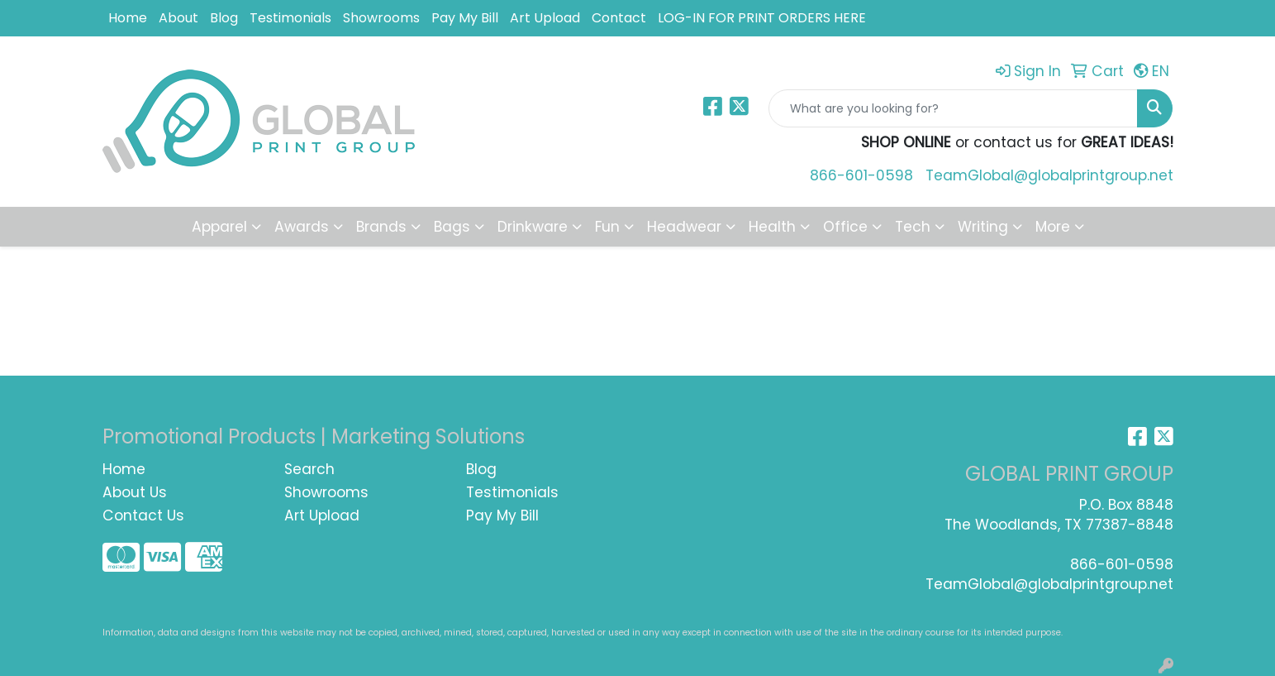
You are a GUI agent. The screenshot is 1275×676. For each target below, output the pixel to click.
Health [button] (772, 227)
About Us (134, 492)
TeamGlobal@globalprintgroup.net (1049, 175)
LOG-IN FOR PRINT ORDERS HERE (762, 17)
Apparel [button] (219, 227)
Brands (381, 227)
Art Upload (545, 17)
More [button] (1052, 227)
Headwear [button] (684, 227)
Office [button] (845, 227)
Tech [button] (912, 227)
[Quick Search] (953, 108)
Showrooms (381, 17)
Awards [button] (301, 227)
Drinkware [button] (532, 227)
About (178, 17)
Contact (619, 17)
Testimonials (290, 17)
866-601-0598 (861, 175)
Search (309, 469)
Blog (224, 17)
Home (127, 17)
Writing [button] (983, 227)
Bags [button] (452, 227)
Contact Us (143, 515)
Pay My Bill (464, 17)
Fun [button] (607, 227)
